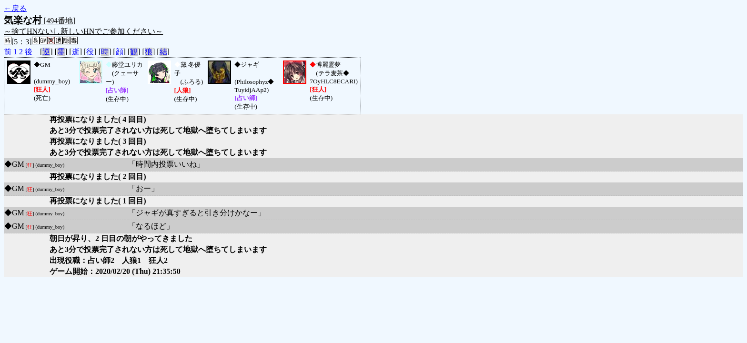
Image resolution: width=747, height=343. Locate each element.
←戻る (15, 8)
